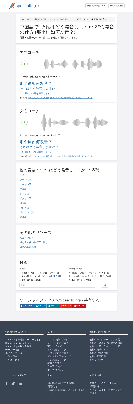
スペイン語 (25, 184)
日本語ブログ (54, 366)
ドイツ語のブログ (56, 349)
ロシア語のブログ (56, 359)
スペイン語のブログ (58, 339)
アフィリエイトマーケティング (105, 389)
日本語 (23, 203)
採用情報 (94, 386)
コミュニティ (12, 359)
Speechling (26, 19)
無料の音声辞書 (116, 6)
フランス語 (25, 179)
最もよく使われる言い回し (34, 242)
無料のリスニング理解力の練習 (105, 343)
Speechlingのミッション (18, 343)
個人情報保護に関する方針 (61, 383)
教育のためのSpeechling (102, 383)
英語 (22, 175)
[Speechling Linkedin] (22, 384)
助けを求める (27, 237)
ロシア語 (24, 207)
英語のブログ (54, 346)
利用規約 (52, 386)
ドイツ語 (24, 193)
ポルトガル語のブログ (59, 356)
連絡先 (93, 393)
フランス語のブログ (58, 343)
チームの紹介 (12, 349)
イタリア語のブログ (58, 353)
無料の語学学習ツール (96, 6)
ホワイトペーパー (14, 353)
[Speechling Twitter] (14, 384)
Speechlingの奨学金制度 (18, 346)
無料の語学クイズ (98, 349)
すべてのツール (97, 359)
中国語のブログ (55, 369)
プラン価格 (11, 356)
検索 (105, 285)
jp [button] (39, 6)
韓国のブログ (54, 363)
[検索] (57, 285)
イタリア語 (25, 198)
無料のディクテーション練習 (104, 339)
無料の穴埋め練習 (98, 353)
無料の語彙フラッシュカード (104, 346)
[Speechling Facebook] (8, 384)
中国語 (23, 189)
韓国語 (23, 217)
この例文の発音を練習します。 (36, 93)
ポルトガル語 (27, 212)
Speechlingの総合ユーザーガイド (23, 339)
